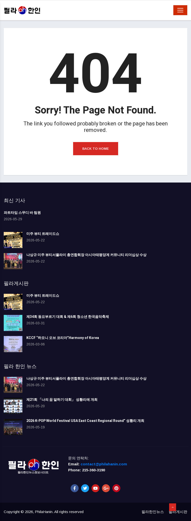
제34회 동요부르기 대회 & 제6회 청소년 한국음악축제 (67, 316)
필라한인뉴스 (153, 512)
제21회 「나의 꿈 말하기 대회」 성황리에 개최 (61, 399)
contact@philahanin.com (104, 464)
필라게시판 (178, 512)
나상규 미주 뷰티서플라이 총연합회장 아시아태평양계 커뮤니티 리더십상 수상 (86, 255)
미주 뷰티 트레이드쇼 (42, 233)
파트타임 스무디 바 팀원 (22, 212)
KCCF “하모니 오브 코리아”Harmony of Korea (62, 337)
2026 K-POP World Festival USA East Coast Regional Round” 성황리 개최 (85, 420)
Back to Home (95, 148)
